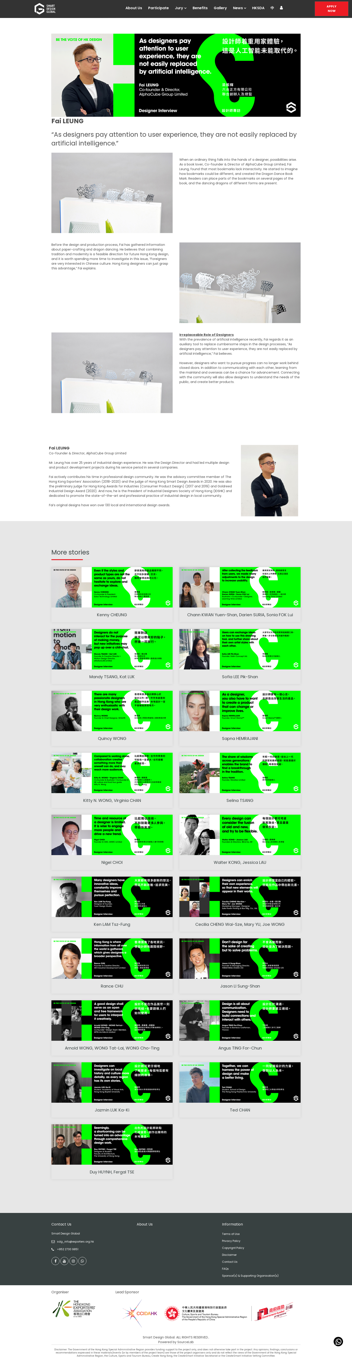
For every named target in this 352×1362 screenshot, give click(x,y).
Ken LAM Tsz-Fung (112, 924)
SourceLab (185, 1342)
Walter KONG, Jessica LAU (240, 862)
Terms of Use (231, 1234)
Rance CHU (112, 986)
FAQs (225, 1269)
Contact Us (230, 1262)
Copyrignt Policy (233, 1248)
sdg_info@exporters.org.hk (75, 1241)
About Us (133, 8)
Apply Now (332, 8)
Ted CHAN (240, 1110)
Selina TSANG (240, 800)
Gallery (220, 8)
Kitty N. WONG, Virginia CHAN (112, 800)
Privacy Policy (231, 1241)
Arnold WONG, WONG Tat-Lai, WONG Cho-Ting (112, 1048)
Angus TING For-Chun (240, 1048)
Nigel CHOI (112, 862)
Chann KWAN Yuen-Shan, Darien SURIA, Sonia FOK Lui (240, 615)
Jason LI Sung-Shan (240, 986)
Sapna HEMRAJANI (240, 738)
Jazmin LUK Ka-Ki (112, 1110)
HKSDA (258, 8)
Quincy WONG (112, 738)
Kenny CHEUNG (112, 615)
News (238, 8)
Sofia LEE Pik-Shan (240, 677)
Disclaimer (229, 1255)
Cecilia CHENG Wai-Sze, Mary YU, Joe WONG (240, 924)
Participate (158, 8)
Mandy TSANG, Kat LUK (112, 677)
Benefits (200, 8)
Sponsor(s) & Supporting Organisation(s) (250, 1276)
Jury (179, 8)
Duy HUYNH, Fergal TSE (112, 1172)
